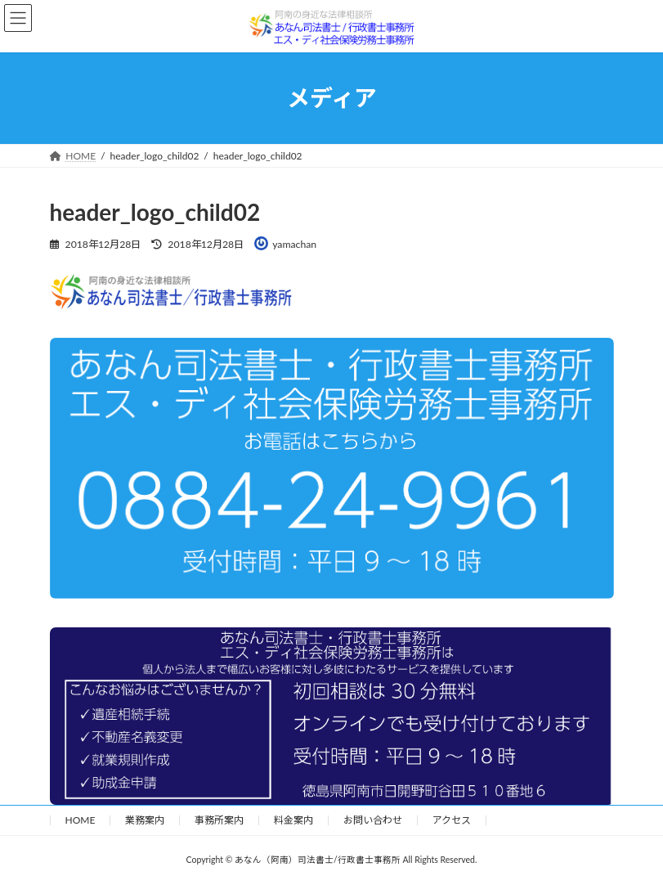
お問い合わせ (372, 820)
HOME (80, 820)
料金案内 (293, 820)
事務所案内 (219, 820)
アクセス (451, 820)
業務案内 (144, 820)
